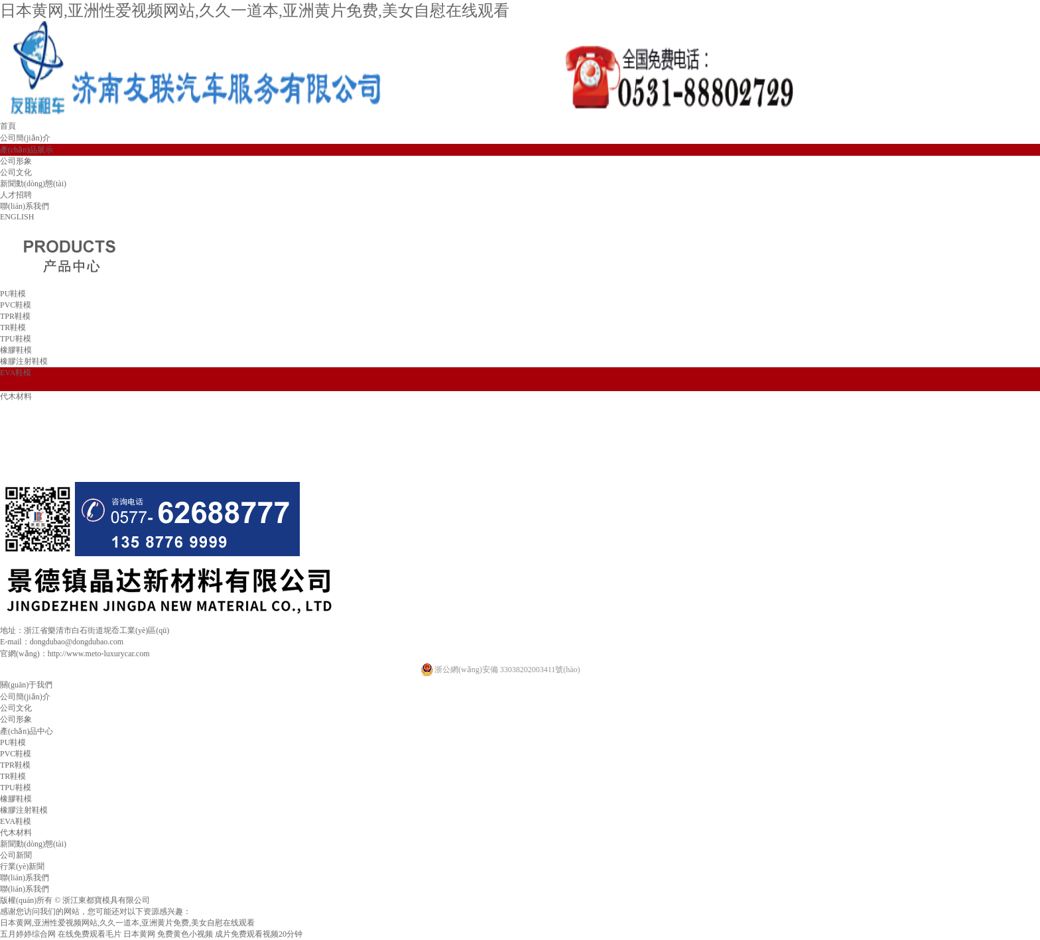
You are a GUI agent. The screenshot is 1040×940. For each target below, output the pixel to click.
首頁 (8, 126)
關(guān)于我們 (26, 684)
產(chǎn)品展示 (26, 149)
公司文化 (16, 172)
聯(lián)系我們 (24, 206)
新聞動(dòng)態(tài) (33, 183)
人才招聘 (16, 195)
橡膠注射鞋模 (24, 361)
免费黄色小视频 (185, 934)
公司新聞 (16, 855)
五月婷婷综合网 (28, 934)
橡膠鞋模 (16, 350)
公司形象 (16, 161)
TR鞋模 (13, 327)
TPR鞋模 (15, 316)
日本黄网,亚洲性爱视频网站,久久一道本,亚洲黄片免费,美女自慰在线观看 (254, 10)
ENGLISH (17, 216)
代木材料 (16, 396)
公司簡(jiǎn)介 (25, 138)
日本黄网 (139, 934)
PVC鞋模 (15, 305)
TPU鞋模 (15, 338)
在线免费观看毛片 (89, 934)
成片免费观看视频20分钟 (258, 934)
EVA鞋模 (15, 372)
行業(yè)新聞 (22, 866)
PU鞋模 (13, 293)
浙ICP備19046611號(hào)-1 (203, 900)
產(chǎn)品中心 (26, 731)
